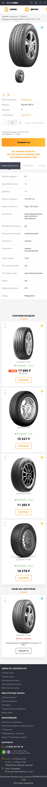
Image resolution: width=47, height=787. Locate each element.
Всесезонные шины (10, 688)
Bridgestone (26, 99)
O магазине (7, 729)
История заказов (9, 701)
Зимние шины (8, 676)
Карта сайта (7, 712)
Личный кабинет (9, 697)
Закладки (6, 705)
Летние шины (8, 673)
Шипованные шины (10, 680)
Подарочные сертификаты (14, 709)
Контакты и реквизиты (12, 722)
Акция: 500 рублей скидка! (14, 737)
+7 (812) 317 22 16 (14, 747)
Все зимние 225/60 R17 (23, 151)
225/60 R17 (26, 115)
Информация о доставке (13, 733)
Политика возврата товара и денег (17, 726)
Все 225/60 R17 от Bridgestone (23, 154)
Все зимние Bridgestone (23, 157)
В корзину (23, 380)
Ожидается (23, 651)
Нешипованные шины (11, 684)
